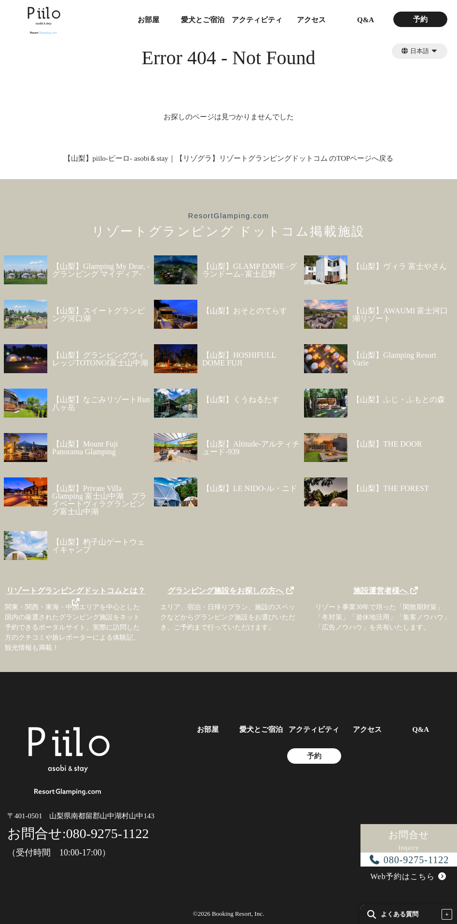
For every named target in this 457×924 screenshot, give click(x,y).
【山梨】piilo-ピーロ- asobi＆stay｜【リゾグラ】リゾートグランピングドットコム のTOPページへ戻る (229, 158)
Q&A (365, 20)
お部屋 (148, 20)
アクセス (311, 20)
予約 (420, 19)
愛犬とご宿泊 (202, 20)
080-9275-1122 (409, 859)
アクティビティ (257, 20)
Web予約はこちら (409, 876)
